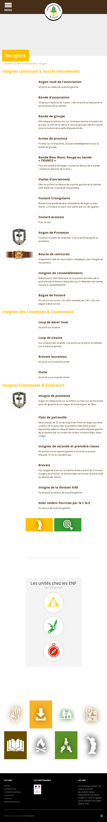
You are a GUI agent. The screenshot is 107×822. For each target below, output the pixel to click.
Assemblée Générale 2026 (41, 562)
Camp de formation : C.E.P (42, 566)
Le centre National (12, 792)
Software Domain (28, 816)
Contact (8, 798)
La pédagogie (10, 789)
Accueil (8, 780)
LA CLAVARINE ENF (37, 570)
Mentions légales (12, 802)
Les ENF (7, 786)
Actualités (9, 795)
